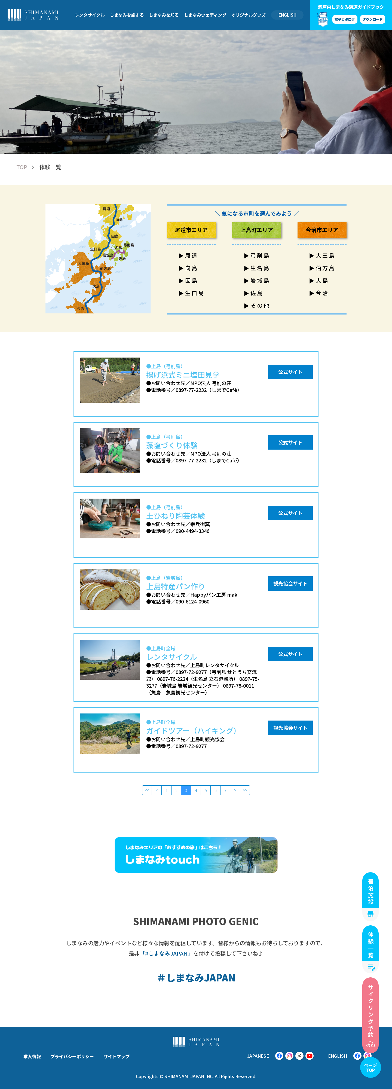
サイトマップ (116, 1056)
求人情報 (32, 1056)
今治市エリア (322, 230)
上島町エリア (256, 230)
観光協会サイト (290, 583)
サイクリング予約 (371, 1011)
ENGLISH (287, 15)
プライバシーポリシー (72, 1056)
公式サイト (290, 371)
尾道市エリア (191, 230)
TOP (21, 167)
